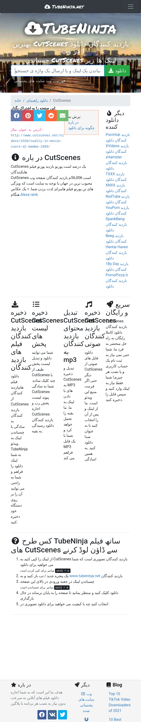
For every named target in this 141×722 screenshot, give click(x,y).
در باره (73, 122)
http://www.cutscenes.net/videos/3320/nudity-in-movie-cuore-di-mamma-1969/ (37, 141)
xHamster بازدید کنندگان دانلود (116, 163)
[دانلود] (117, 70)
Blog (114, 685)
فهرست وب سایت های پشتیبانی (39, 80)
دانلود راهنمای (37, 100)
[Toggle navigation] (130, 6)
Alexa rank (29, 194)
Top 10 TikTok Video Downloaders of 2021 (119, 702)
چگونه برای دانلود (81, 128)
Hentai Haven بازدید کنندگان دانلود (117, 252)
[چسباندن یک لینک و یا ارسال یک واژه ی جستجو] (57, 70)
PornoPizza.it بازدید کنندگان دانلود (117, 280)
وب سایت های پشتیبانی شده (86, 702)
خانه (18, 100)
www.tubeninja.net (84, 576)
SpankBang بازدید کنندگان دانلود (116, 224)
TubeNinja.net (64, 6)
